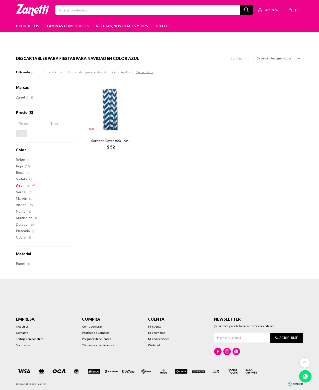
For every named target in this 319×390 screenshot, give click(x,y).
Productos (27, 26)
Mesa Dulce (50, 72)
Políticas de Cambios (95, 333)
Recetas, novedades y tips (122, 26)
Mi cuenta (154, 326)
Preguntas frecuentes (96, 339)
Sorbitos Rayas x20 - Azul (110, 141)
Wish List (154, 345)
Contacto (22, 333)
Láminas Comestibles (68, 26)
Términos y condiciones (98, 345)
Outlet (163, 26)
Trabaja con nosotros (30, 339)
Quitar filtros (144, 72)
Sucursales (23, 345)
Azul (119, 72)
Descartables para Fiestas (85, 72)
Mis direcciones (158, 339)
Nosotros (22, 326)
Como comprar (92, 326)
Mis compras (156, 333)
